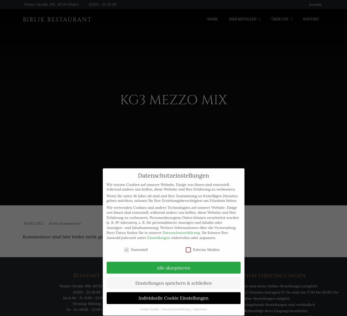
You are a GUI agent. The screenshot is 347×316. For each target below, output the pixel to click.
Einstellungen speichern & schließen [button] (173, 277)
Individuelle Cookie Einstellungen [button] (174, 293)
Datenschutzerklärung (181, 227)
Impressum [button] (200, 304)
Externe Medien (203, 244)
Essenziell (136, 244)
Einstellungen (158, 232)
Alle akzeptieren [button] (173, 262)
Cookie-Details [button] (149, 304)
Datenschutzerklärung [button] (176, 304)
